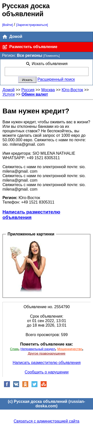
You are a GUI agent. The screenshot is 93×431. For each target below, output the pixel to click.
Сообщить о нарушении (47, 372)
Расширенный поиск (56, 79)
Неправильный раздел (38, 349)
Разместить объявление (29, 47)
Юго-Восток (72, 90)
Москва (48, 90)
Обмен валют (35, 94)
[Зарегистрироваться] (32, 25)
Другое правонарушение (46, 353)
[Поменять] (51, 56)
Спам (14, 349)
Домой (12, 37)
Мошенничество (69, 349)
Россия (27, 90)
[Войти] (7, 25)
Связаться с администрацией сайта (46, 421)
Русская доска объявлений (26, 10)
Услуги (8, 94)
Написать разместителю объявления (31, 214)
